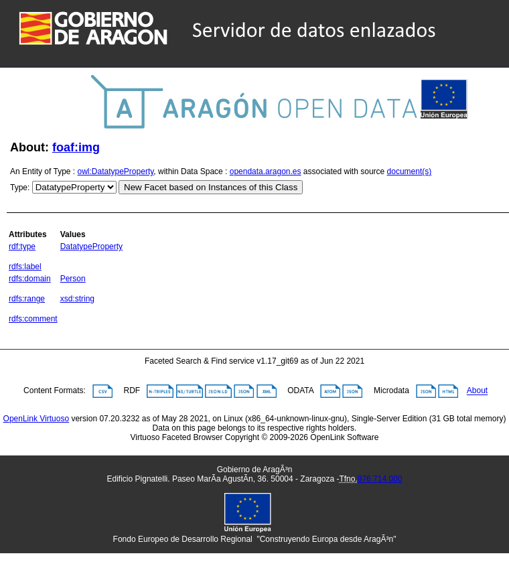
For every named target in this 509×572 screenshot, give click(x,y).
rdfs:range (27, 298)
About (477, 391)
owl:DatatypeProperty (116, 171)
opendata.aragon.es (265, 171)
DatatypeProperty (91, 246)
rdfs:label (25, 266)
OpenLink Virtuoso (36, 418)
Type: (19, 187)
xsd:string (77, 298)
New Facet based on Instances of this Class (210, 187)
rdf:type (22, 246)
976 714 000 (380, 479)
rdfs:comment (33, 319)
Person (73, 278)
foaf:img (76, 147)
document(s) (409, 171)
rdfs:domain (30, 278)
